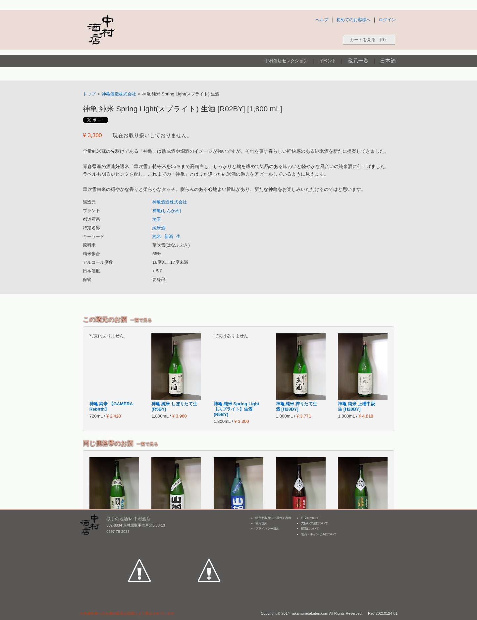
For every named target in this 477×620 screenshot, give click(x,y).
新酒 (168, 236)
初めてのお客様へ (353, 19)
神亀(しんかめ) (166, 210)
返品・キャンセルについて (319, 534)
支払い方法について (314, 523)
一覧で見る (141, 319)
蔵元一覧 (358, 61)
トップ (89, 93)
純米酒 (158, 227)
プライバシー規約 (267, 528)
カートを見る (369, 39)
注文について (310, 518)
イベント (327, 60)
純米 (156, 236)
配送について (310, 528)
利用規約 (261, 523)
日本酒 (388, 61)
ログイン (387, 19)
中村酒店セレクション (286, 60)
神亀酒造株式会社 (119, 93)
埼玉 (156, 219)
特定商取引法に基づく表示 (273, 518)
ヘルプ (321, 19)
